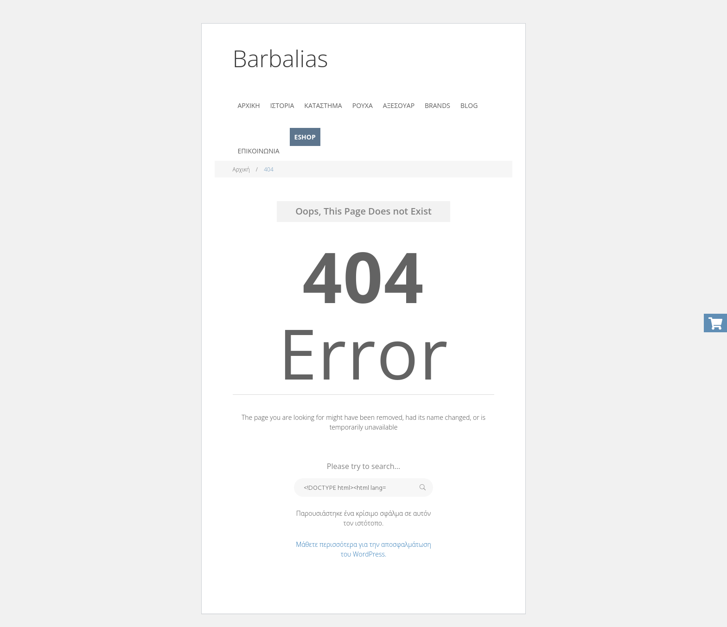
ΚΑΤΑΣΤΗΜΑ (323, 105)
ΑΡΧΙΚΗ (249, 105)
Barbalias (280, 58)
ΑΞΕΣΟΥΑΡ (399, 105)
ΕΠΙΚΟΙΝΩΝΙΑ (259, 150)
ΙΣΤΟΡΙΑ (282, 105)
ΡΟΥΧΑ (362, 105)
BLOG (469, 105)
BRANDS (437, 105)
